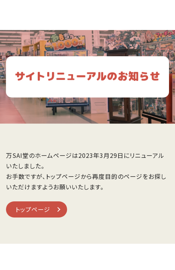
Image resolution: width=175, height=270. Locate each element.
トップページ (32, 209)
